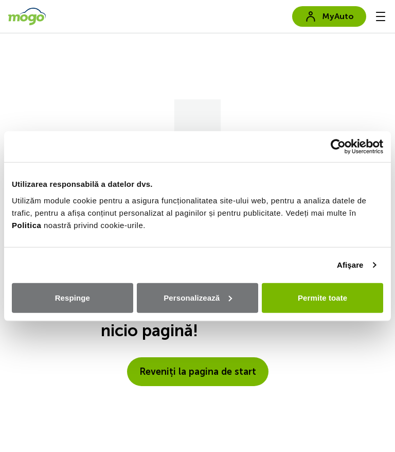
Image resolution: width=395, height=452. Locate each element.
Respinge (72, 297)
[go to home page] (27, 16)
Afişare (350, 264)
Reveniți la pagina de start (197, 371)
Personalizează (198, 297)
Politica (26, 224)
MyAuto (329, 16)
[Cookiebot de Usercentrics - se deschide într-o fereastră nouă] (338, 146)
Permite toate (322, 297)
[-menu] (380, 16)
